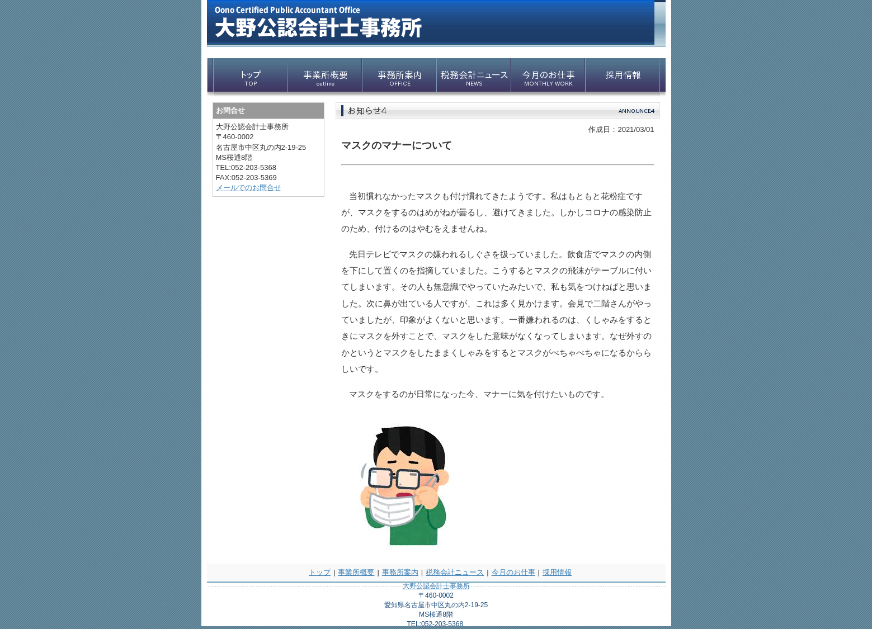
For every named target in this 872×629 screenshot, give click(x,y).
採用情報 (557, 572)
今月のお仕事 (513, 572)
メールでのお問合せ (248, 187)
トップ (320, 572)
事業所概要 (356, 572)
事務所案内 (400, 572)
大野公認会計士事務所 (436, 586)
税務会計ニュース (455, 572)
